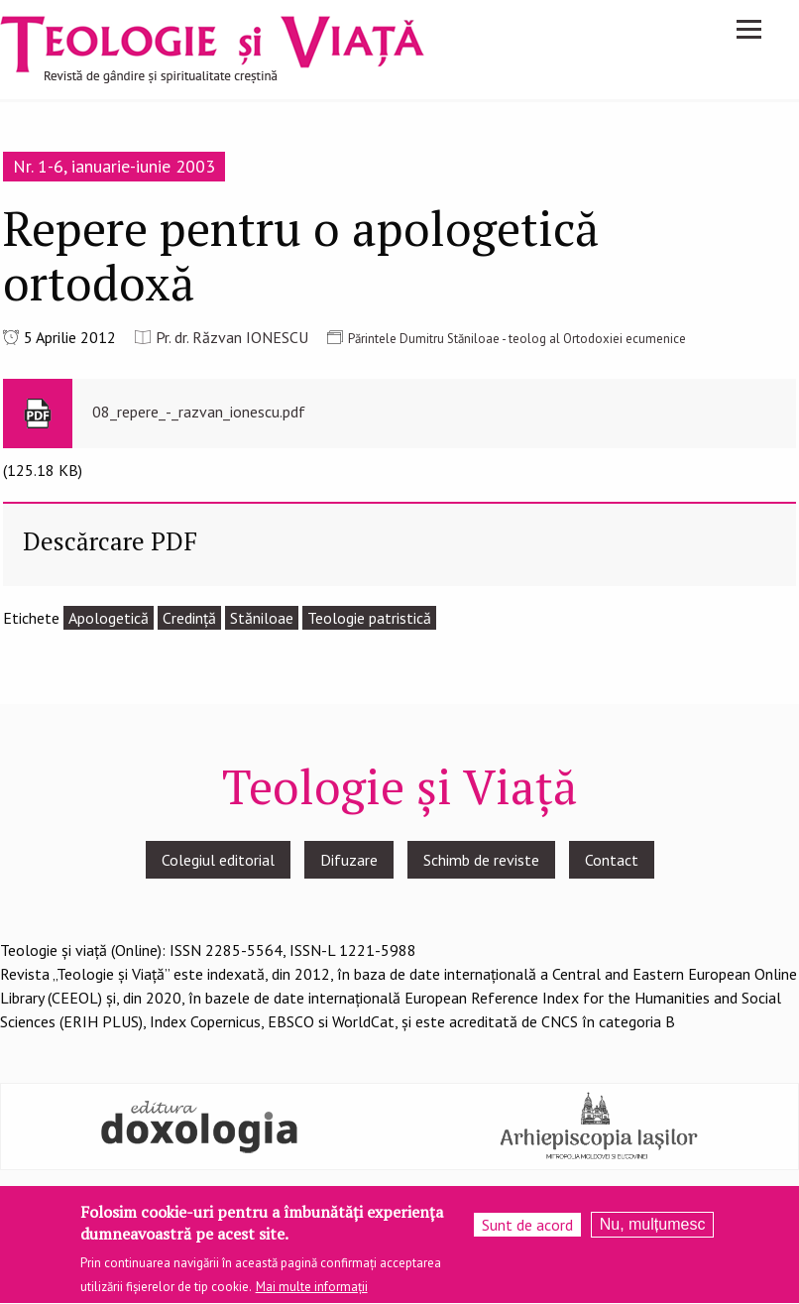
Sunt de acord (527, 1231)
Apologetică (108, 618)
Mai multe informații (312, 1293)
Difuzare (349, 860)
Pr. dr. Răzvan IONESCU (232, 337)
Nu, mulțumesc (653, 1230)
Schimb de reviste (481, 860)
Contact (611, 860)
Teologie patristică (369, 618)
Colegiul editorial (218, 860)
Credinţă (189, 618)
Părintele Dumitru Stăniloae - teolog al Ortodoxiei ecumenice (517, 338)
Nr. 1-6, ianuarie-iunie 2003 (114, 166)
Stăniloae (261, 618)
